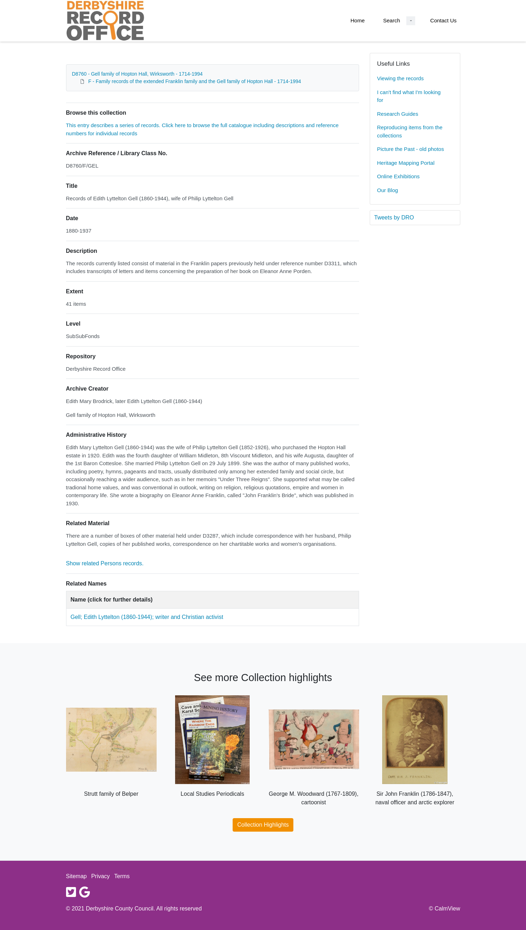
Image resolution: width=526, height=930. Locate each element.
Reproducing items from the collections (410, 131)
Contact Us (443, 20)
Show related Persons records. (105, 563)
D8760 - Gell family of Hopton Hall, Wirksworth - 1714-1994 (137, 74)
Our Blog (387, 190)
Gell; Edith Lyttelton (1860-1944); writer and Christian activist (147, 617)
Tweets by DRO (394, 217)
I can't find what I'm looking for (409, 96)
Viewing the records (400, 78)
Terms (122, 876)
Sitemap (76, 876)
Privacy (100, 876)
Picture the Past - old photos (410, 149)
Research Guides (397, 114)
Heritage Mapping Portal (406, 163)
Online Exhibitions (398, 176)
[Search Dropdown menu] (410, 20)
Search (391, 20)
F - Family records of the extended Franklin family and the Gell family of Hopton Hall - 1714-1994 (194, 81)
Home (358, 20)
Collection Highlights (263, 825)
